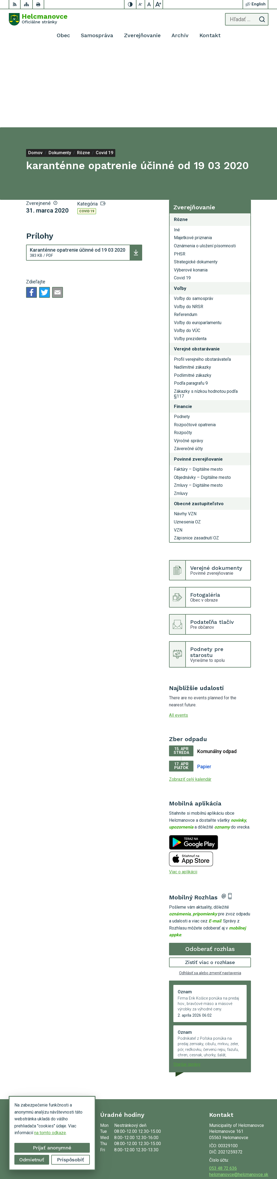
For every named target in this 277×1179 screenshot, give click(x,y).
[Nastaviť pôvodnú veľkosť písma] (149, 4)
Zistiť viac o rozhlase (210, 882)
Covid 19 (86, 131)
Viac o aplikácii (183, 791)
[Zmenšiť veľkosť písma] (140, 4)
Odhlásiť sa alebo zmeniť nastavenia (210, 893)
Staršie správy (186, 984)
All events (178, 635)
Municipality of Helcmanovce (241, 1157)
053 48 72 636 (223, 1088)
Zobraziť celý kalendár (190, 699)
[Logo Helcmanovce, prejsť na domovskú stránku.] (38, 19)
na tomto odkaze (49, 1132)
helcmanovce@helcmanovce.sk (238, 1094)
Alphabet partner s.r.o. (248, 1150)
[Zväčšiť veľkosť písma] (158, 4)
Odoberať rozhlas (210, 868)
